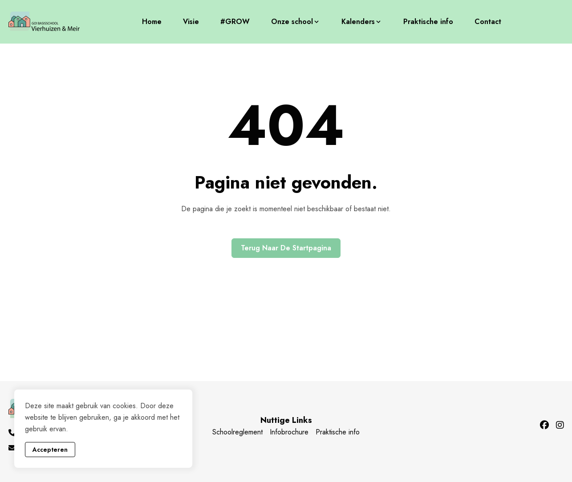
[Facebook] (544, 426)
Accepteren (50, 449)
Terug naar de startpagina (286, 248)
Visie (191, 21)
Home (152, 21)
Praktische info (428, 21)
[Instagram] (560, 426)
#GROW (235, 21)
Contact (488, 21)
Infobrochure (289, 432)
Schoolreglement (237, 432)
